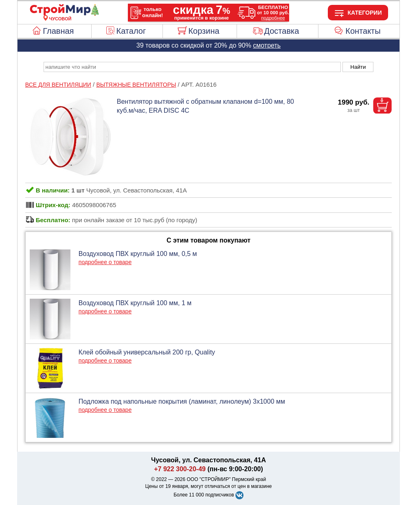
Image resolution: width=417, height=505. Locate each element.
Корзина (203, 30)
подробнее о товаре (105, 262)
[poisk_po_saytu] (192, 67)
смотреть (267, 45)
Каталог (131, 30)
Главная (58, 30)
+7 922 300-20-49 (180, 469)
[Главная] (60, 14)
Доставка (281, 30)
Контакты (362, 30)
